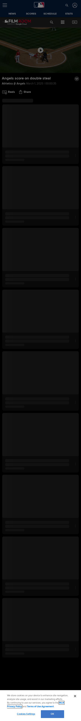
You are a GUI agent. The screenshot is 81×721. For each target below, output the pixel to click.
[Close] (75, 696)
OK (52, 713)
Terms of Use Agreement (40, 706)
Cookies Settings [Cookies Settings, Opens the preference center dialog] (26, 713)
